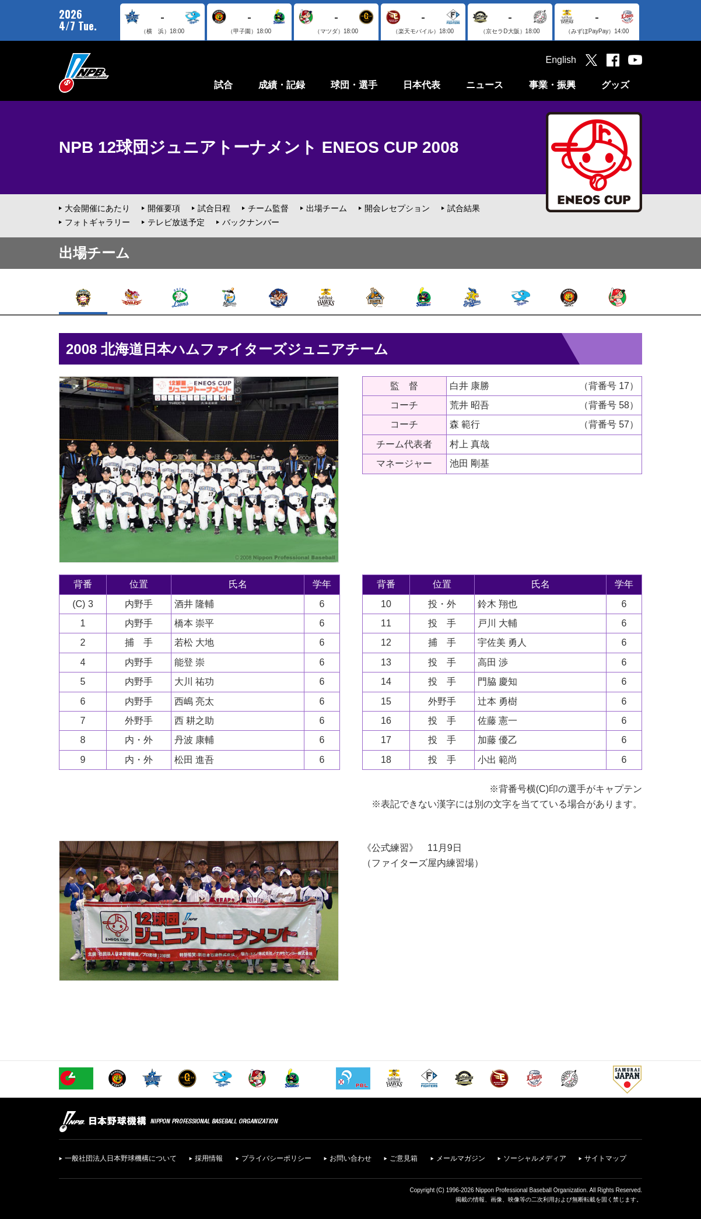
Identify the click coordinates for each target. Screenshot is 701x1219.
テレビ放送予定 (176, 222)
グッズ (615, 85)
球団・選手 (354, 85)
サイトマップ (605, 1158)
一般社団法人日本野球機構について (121, 1158)
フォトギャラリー (97, 222)
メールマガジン (460, 1158)
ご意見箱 (404, 1158)
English (561, 60)
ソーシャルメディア (534, 1158)
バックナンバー (250, 222)
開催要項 (164, 208)
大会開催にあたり (97, 208)
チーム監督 (268, 208)
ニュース (484, 85)
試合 (223, 85)
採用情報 (209, 1158)
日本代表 (421, 85)
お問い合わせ (350, 1158)
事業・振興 (552, 85)
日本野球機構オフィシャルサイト (113, 72)
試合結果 (463, 208)
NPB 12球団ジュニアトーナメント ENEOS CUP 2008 (258, 147)
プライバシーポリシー (276, 1158)
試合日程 (214, 208)
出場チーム (326, 208)
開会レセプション (397, 208)
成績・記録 (281, 85)
